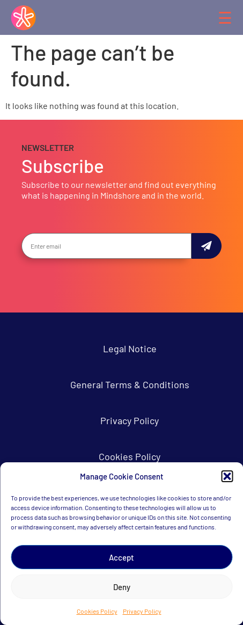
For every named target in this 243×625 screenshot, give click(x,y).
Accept (121, 557)
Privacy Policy (142, 611)
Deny (121, 587)
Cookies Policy (97, 611)
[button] (227, 476)
